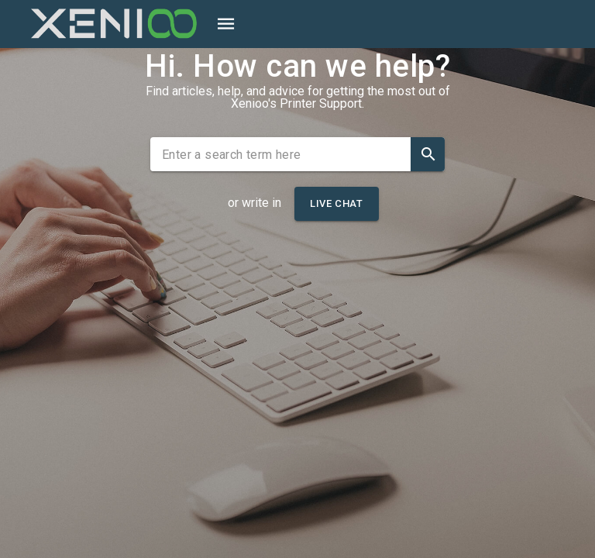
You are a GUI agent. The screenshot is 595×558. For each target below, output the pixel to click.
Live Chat (336, 203)
